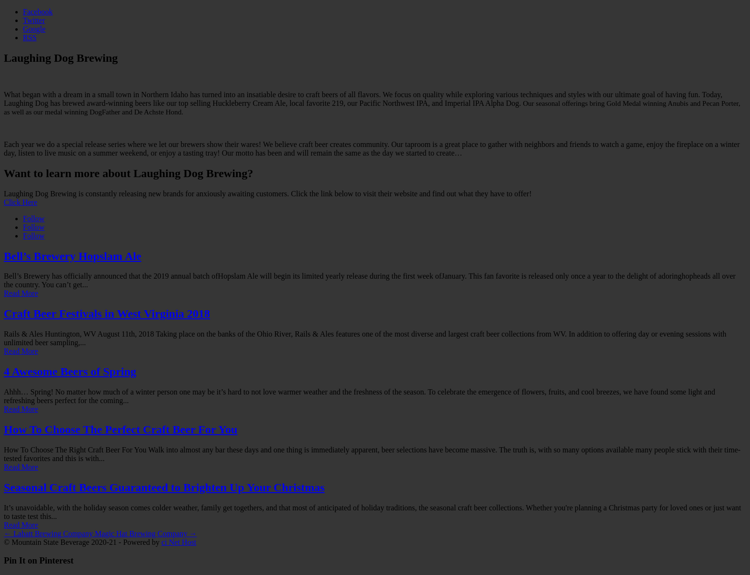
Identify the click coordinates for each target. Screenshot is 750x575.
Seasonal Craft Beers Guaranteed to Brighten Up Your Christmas (164, 487)
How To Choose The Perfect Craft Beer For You (120, 429)
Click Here (20, 202)
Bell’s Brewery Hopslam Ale (72, 256)
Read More (21, 293)
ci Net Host (178, 542)
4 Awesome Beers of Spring (70, 371)
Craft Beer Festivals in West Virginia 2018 (107, 313)
